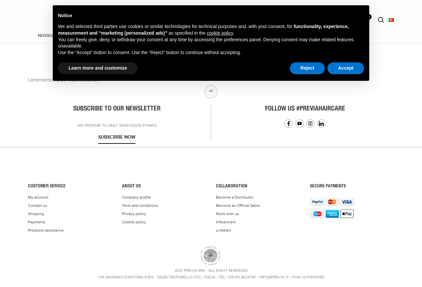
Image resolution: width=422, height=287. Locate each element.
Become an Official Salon (238, 205)
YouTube (299, 123)
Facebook (288, 123)
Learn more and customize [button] (98, 68)
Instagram (310, 123)
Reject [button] (307, 68)
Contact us (37, 205)
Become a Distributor (235, 197)
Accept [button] (345, 68)
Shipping (36, 213)
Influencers (226, 222)
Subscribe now (117, 137)
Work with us (227, 213)
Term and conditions (140, 205)
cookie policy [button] (220, 33)
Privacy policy (134, 213)
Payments (36, 222)
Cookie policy (134, 222)
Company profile (136, 197)
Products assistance (46, 230)
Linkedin (321, 123)
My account (38, 197)
